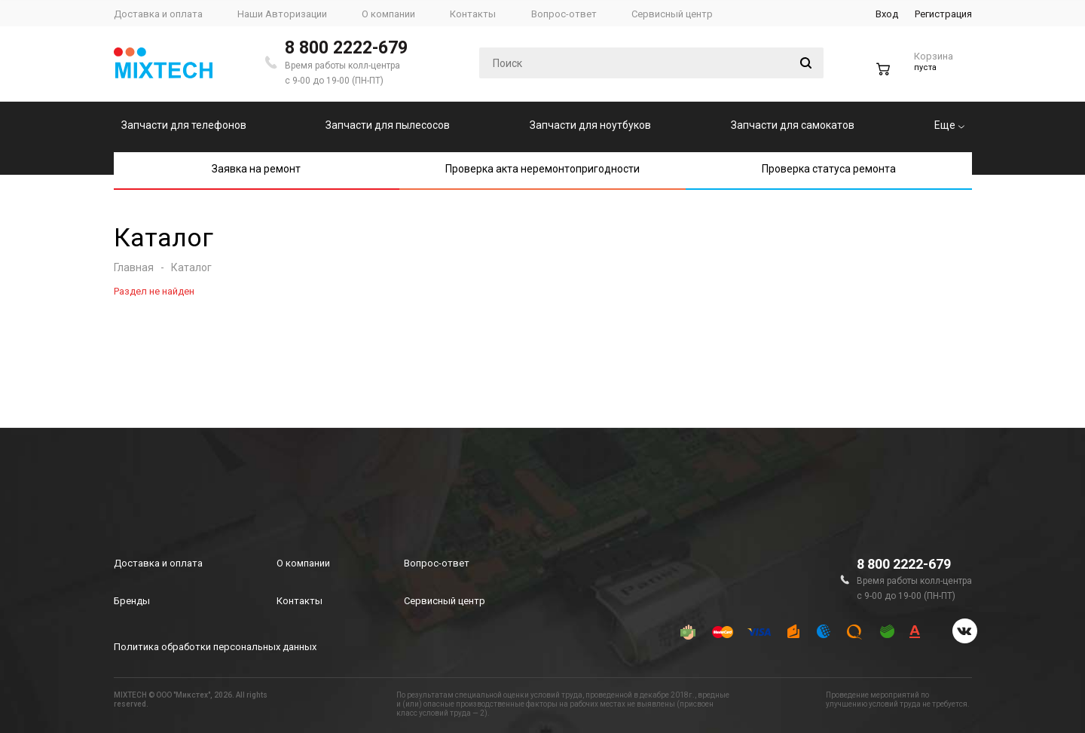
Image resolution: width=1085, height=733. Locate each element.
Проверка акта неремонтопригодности (542, 169)
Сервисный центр (444, 600)
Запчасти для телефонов (183, 125)
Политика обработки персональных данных (215, 646)
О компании (303, 563)
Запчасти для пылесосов (388, 125)
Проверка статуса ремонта (829, 169)
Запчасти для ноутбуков (590, 125)
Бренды (132, 600)
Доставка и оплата (158, 563)
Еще (949, 125)
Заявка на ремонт (256, 169)
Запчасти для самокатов (792, 125)
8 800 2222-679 (346, 48)
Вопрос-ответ (436, 563)
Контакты (299, 600)
